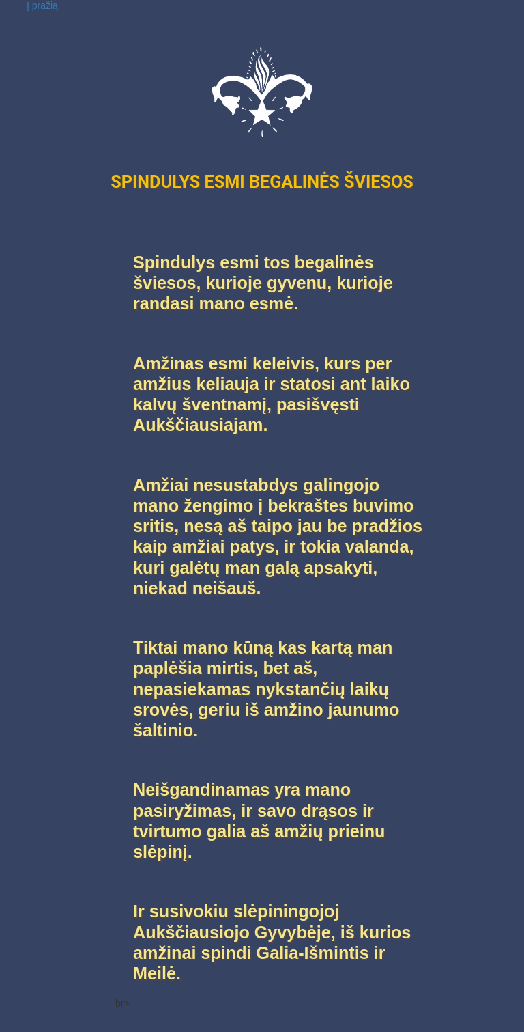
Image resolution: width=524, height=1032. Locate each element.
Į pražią (42, 5)
